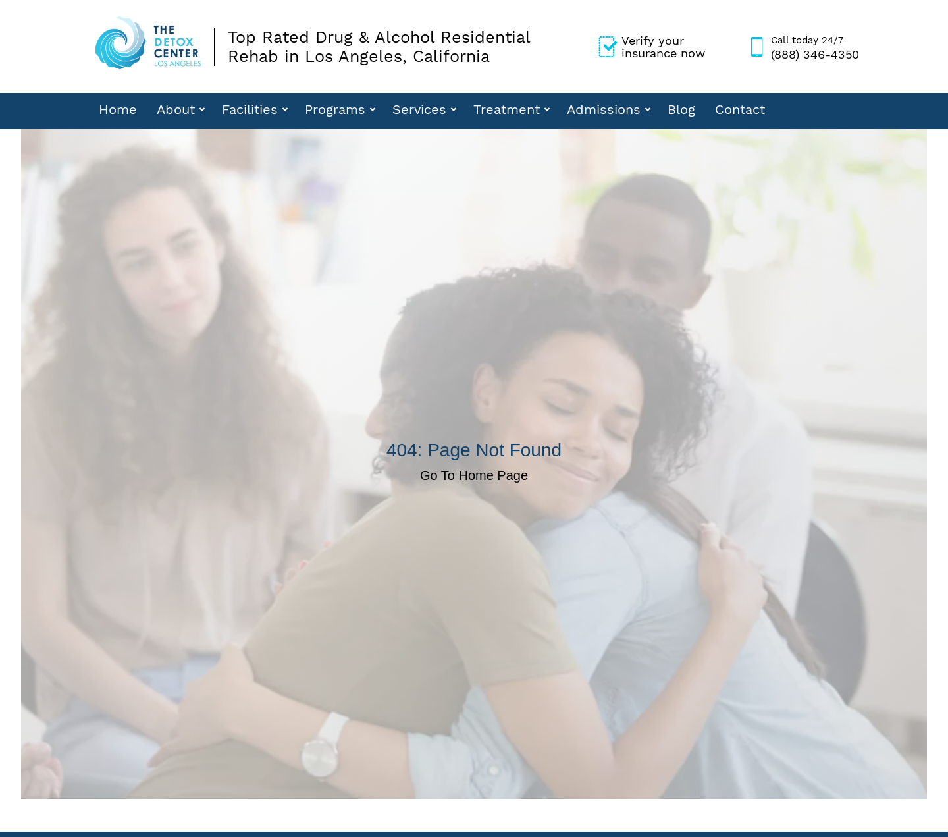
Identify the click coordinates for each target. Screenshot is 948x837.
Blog (681, 109)
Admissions (604, 109)
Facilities (250, 109)
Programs (335, 109)
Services (419, 109)
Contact (740, 109)
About (176, 109)
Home (118, 109)
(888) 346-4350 (815, 46)
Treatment (506, 109)
